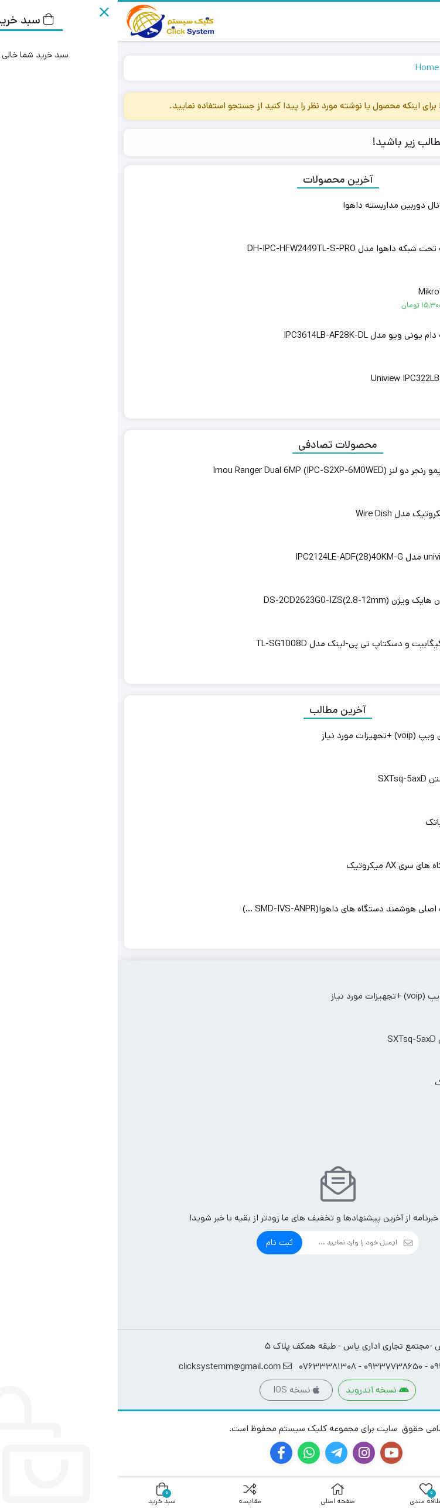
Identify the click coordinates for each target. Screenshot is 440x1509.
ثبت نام (161, 1242)
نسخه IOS (178, 1390)
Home (309, 67)
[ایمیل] (232, 1242)
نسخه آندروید (259, 1390)
